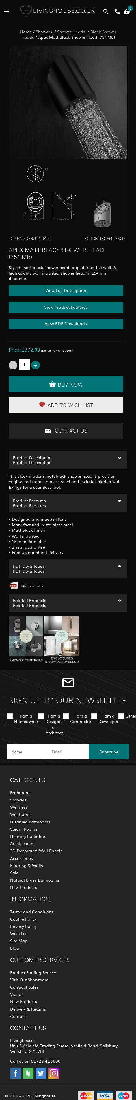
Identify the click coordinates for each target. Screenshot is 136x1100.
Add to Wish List (66, 404)
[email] (67, 751)
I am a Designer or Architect (54, 724)
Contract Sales (24, 987)
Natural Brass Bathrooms (34, 880)
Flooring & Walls (26, 865)
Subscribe (108, 751)
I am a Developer (108, 718)
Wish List (19, 933)
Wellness (19, 807)
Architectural (22, 843)
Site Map (18, 940)
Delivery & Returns (28, 1009)
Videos (16, 994)
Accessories (21, 858)
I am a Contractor (80, 718)
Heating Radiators (28, 836)
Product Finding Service (33, 972)
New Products (23, 887)
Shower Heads (71, 31)
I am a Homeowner (26, 718)
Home (26, 31)
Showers (44, 31)
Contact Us (66, 431)
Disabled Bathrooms (30, 822)
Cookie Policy (23, 919)
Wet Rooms (21, 814)
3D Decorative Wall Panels (36, 850)
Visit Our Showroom (29, 980)
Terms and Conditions (32, 912)
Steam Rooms (23, 829)
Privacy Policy (23, 926)
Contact (18, 1016)
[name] (27, 751)
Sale (14, 872)
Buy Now (66, 384)
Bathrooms (20, 792)
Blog (14, 948)
